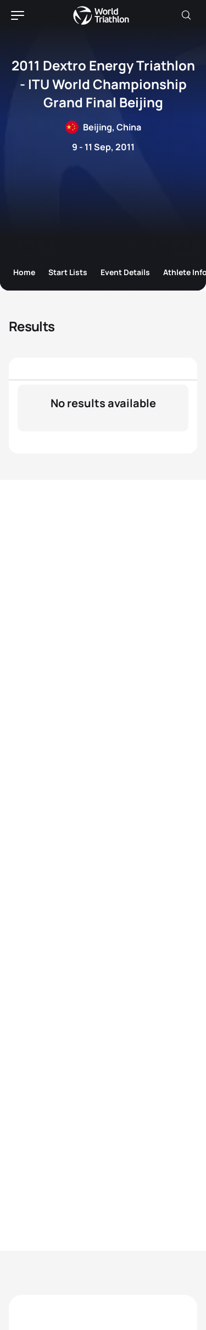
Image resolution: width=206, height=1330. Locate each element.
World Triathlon (101, 15)
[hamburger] (18, 15)
